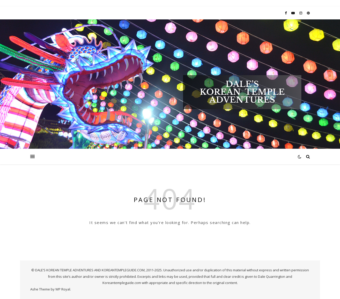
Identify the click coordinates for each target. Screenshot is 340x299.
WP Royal (62, 289)
